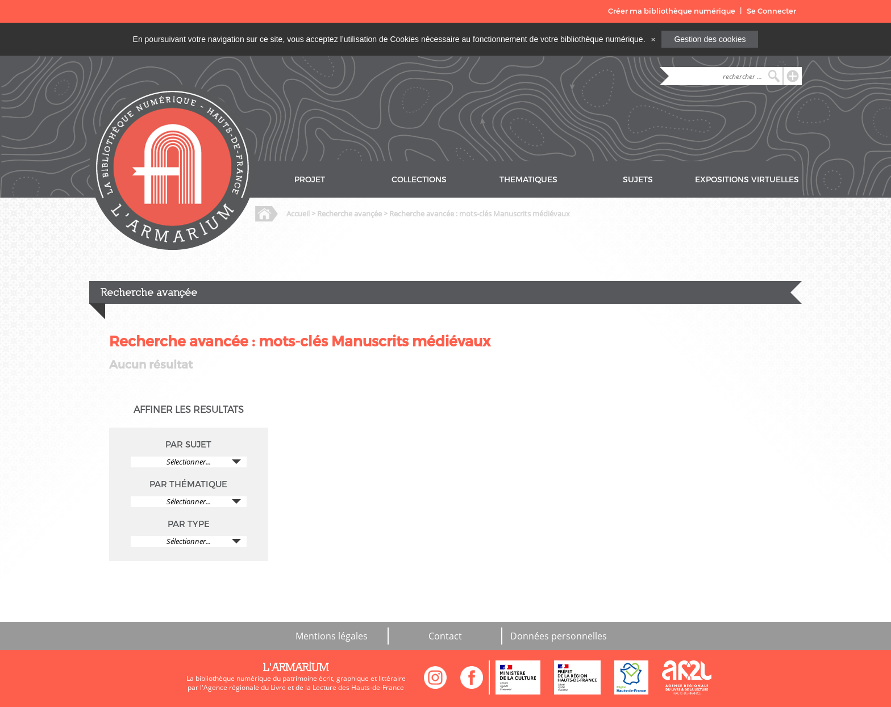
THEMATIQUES (528, 179)
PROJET (309, 179)
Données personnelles (558, 636)
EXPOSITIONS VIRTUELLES (747, 179)
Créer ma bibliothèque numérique (671, 11)
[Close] (653, 39)
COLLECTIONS (419, 179)
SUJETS (638, 179)
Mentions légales (331, 636)
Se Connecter (771, 11)
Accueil (298, 213)
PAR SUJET (188, 444)
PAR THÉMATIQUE (188, 484)
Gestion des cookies (710, 39)
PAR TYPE (189, 524)
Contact (445, 636)
